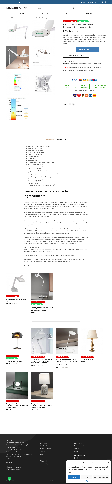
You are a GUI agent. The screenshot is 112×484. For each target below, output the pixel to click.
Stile (12, 18)
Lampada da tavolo (87, 359)
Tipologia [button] (46, 14)
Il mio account (78, 443)
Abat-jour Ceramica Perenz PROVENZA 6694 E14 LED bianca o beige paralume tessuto (42, 405)
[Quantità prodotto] (68, 49)
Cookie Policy (85, 481)
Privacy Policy (91, 481)
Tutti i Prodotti (44, 443)
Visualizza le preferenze (101, 477)
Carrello (76, 449)
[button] (108, 463)
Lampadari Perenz (87, 63)
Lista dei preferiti (79, 446)
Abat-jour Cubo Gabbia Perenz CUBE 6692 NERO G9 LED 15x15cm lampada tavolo (17, 405)
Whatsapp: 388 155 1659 (13, 467)
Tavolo (95, 63)
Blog (41, 454)
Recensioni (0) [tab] (61, 139)
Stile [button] (68, 14)
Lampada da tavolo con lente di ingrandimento (16, 300)
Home (7, 18)
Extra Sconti (43, 446)
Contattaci (92, 2)
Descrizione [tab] (50, 139)
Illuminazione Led (19, 18)
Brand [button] (89, 14)
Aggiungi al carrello (87, 49)
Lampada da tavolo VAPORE (15, 361)
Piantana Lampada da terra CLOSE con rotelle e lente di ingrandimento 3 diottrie (42, 309)
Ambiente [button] (23, 14)
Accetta (74, 477)
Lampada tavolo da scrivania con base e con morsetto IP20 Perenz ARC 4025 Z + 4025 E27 (41, 361)
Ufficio (99, 63)
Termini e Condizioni (46, 449)
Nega (86, 477)
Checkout (77, 451)
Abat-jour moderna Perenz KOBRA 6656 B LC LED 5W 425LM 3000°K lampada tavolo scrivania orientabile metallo (67, 362)
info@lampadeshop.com (13, 459)
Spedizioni (81, 2)
